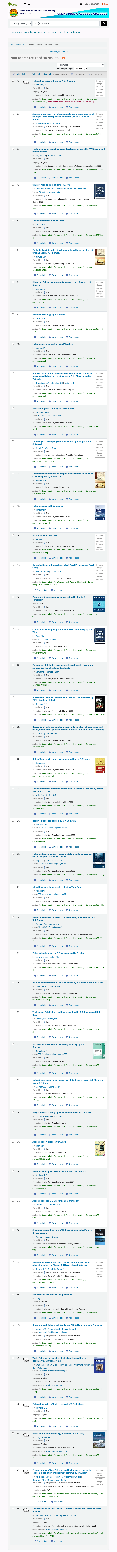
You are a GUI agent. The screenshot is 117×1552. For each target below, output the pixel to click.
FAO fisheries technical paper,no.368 (52, 864)
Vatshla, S (69, 383)
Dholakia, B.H (57, 383)
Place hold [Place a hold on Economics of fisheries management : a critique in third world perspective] (40, 690)
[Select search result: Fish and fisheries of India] (13, 81)
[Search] (104, 23)
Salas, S (58, 860)
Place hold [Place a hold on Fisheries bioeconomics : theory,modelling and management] (40, 880)
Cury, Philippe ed (39, 1368)
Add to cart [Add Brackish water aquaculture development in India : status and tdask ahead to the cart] (72, 401)
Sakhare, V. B (41, 1408)
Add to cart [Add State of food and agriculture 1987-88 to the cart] (72, 213)
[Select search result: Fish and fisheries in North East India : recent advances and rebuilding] (13, 1262)
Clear (105, 4)
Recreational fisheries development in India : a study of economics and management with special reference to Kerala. (68, 728)
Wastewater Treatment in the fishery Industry (58, 1045)
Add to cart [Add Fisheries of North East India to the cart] (57, 1541)
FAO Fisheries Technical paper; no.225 (52, 416)
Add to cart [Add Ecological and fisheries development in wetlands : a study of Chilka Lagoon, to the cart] (72, 499)
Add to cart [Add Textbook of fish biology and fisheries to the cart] (72, 1037)
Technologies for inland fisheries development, (68, 150)
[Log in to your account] (81, 4)
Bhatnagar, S (54, 1205)
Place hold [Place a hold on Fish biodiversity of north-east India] (40, 946)
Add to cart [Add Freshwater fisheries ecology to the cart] (72, 1463)
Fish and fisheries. (48, 220)
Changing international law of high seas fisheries (63, 1231)
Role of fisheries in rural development (61, 759)
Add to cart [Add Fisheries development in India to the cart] (72, 366)
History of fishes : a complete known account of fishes (61, 283)
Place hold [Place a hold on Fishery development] (40, 975)
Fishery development (58, 953)
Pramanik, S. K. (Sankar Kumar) (61, 1329)
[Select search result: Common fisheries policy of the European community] (13, 629)
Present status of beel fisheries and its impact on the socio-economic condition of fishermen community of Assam (62, 1471)
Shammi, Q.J (41, 1205)
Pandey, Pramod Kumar (66, 1515)
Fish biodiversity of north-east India (63, 918)
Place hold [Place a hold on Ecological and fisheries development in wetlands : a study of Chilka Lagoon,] (40, 499)
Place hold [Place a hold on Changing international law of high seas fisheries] (40, 1255)
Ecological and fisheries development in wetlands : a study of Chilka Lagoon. (62, 251)
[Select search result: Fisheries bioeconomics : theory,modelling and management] (13, 854)
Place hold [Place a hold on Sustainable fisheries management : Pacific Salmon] (40, 720)
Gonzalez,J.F (41, 1051)
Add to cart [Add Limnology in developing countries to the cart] (72, 467)
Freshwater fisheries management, (59, 598)
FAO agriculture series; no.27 (49, 192)
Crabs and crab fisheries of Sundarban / (67, 1325)
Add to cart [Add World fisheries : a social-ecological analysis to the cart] (72, 1397)
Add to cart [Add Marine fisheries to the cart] (72, 558)
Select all (36, 74)
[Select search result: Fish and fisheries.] (13, 220)
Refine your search (59, 51)
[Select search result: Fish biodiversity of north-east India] (13, 917)
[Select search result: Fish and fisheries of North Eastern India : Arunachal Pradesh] (13, 788)
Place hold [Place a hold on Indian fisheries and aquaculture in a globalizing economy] (40, 1105)
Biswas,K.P (41, 257)
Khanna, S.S (41, 1019)
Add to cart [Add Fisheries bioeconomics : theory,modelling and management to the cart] (72, 880)
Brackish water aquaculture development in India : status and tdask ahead (62, 376)
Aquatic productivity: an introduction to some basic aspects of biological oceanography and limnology (63, 117)
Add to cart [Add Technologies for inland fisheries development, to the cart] (72, 178)
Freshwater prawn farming (53, 408)
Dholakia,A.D (41, 1175)
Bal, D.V (39, 539)
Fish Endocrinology (48, 314)
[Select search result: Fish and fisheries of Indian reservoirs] (13, 1404)
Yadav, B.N (40, 318)
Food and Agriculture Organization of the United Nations (61, 189)
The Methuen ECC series (47, 639)
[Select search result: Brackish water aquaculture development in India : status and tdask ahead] (13, 373)
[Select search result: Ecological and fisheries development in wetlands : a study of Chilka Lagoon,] (13, 473)
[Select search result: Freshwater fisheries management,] (13, 597)
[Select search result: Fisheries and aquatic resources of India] (13, 1171)
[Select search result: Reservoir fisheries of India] (13, 821)
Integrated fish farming (61, 1112)
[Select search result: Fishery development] (13, 953)
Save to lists (56, 107)
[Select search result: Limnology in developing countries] (13, 441)
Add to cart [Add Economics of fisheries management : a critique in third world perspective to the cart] (72, 690)
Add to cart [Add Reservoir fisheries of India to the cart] (72, 847)
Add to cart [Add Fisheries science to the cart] (72, 528)
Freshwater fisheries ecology (58, 1433)
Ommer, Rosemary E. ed (46, 1365)
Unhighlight (19, 74)
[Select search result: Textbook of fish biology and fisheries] (13, 1012)
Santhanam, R (42, 510)
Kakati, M (68, 1477)
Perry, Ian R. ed (65, 1365)
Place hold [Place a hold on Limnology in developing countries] (40, 467)
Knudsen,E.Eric (42, 704)
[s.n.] (38, 1298)
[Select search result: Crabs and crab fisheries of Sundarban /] (13, 1325)
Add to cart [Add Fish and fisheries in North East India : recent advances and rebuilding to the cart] (72, 1287)
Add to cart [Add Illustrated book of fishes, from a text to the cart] (57, 590)
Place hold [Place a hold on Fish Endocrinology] (40, 337)
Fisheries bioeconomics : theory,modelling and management (62, 855)
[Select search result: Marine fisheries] (13, 535)
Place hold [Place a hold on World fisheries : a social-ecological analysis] (40, 1397)
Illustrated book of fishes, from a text (63, 566)
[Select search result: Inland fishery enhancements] (13, 887)
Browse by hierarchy (45, 32)
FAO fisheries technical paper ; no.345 (52, 828)
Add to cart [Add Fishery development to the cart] (72, 975)
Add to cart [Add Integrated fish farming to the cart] (72, 1135)
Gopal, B (39, 448)
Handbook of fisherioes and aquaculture (52, 1294)
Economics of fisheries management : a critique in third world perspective (62, 666)
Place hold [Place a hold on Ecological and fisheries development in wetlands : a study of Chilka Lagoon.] (40, 275)
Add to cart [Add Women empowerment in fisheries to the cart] (72, 1005)
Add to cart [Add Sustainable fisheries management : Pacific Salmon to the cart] (72, 720)
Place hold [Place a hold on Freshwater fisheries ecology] (40, 1463)
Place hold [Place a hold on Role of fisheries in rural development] (40, 781)
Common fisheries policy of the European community (63, 630)
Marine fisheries (44, 535)
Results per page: (65, 68)
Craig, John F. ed (43, 1437)
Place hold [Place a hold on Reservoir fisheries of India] (40, 847)
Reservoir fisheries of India (54, 821)
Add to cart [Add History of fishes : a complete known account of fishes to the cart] (72, 307)
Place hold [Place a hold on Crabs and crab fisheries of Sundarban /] (40, 1351)
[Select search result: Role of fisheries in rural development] (13, 759)
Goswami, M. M (49, 1480)
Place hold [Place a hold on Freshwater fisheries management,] (40, 622)
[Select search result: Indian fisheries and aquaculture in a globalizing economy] (13, 1080)
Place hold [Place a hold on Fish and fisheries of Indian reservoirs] (40, 1426)
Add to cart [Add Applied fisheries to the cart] (72, 1223)
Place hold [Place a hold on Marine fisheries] (40, 558)
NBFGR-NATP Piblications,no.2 (50, 927)
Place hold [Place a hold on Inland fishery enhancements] (40, 910)
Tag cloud (63, 32)
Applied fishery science (49, 1142)
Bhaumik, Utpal (54, 155)
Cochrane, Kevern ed (83, 1365)
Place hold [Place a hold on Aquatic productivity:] (40, 142)
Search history (92, 4)
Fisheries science (48, 506)
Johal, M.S (54, 957)
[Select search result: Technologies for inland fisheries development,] (13, 149)
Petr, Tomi (40, 891)
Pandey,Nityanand (44, 1116)
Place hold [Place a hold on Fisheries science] (40, 528)
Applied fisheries (55, 1201)
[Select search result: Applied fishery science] (13, 1142)
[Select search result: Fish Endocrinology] (13, 314)
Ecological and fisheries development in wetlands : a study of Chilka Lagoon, (62, 475)
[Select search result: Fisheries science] (13, 506)
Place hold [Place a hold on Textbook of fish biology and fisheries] (40, 1037)
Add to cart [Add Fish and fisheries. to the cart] (72, 243)
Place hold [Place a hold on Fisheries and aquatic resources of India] (40, 1194)
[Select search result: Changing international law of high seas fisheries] (13, 1230)
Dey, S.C (52, 795)
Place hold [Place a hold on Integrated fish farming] (40, 1135)
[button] (24, 4)
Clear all (47, 74)
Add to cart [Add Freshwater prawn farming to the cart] (72, 434)
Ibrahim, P (40, 348)
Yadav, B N (40, 224)
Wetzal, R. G (50, 448)
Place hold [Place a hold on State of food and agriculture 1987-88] (40, 213)
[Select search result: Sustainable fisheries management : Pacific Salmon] (13, 697)
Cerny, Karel (56, 571)
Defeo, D (49, 860)
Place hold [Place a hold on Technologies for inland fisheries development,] (40, 178)
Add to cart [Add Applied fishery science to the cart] (72, 1164)
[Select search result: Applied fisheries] (13, 1201)
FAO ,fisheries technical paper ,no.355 (52, 1054)
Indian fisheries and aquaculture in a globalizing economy (67, 1081)
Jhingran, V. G (42, 85)
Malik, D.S (58, 1116)
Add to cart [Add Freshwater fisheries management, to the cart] (72, 622)
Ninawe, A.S (42, 986)
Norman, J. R (41, 289)
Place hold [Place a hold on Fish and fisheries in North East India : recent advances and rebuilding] (40, 1287)
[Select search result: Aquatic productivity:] (13, 114)
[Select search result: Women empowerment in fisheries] (13, 982)
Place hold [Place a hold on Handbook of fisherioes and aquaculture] (40, 1318)
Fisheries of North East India (66, 1510)
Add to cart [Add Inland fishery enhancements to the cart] (72, 910)
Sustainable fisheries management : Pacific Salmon (62, 698)
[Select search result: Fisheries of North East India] (13, 1508)
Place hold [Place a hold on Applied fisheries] (40, 1223)
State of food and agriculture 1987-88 (51, 185)
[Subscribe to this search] (63, 58)
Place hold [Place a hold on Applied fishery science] (40, 1164)
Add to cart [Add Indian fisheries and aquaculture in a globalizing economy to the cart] (72, 1105)
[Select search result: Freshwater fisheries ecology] (13, 1433)
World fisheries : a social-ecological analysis (59, 1359)
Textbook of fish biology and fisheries (66, 1013)
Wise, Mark (41, 636)
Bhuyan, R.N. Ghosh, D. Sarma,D (50, 1269)
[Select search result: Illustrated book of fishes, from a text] (13, 565)
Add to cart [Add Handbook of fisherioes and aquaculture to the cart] (72, 1318)
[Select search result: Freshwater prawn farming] (13, 408)
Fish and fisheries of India (54, 81)
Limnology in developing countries (62, 443)
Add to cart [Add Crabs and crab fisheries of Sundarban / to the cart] (72, 1351)
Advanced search (22, 32)
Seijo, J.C (40, 860)
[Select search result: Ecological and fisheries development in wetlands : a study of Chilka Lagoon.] (13, 250)
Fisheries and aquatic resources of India (59, 1171)
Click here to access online (56, 1385)
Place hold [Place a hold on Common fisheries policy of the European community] (40, 658)
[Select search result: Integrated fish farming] (13, 1112)
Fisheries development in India (52, 344)
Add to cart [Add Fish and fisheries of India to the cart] (72, 107)
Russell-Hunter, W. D (48, 123)
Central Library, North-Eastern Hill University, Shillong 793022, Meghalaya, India (15, 4)
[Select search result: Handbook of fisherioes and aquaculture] (13, 1294)
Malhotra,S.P (41, 1087)
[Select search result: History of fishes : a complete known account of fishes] (13, 282)
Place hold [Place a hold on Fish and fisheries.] (40, 243)
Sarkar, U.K (54, 924)
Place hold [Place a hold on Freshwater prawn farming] (40, 434)
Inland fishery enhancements (56, 887)
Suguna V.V (41, 155)
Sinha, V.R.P (54, 1087)
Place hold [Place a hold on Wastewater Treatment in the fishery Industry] (40, 1073)
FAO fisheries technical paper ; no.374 (52, 894)
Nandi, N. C (41, 1329)
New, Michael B (42, 412)
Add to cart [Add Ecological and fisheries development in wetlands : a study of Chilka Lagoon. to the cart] (72, 275)
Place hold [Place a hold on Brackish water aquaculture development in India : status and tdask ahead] (40, 401)
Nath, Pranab (41, 795)
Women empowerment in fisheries (67, 982)
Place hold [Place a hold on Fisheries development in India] (40, 366)
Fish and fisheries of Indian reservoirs (58, 1404)
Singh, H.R (52, 1019)
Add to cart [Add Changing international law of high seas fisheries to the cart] (72, 1255)
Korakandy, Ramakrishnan (47, 672)
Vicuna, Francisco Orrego (47, 1237)
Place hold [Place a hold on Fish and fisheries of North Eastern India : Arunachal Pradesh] (40, 814)
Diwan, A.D (55, 986)
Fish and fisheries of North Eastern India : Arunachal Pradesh (67, 790)
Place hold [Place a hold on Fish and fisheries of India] (40, 107)
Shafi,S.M (40, 1146)
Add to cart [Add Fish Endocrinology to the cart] (72, 337)
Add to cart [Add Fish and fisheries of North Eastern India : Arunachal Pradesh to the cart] (72, 814)
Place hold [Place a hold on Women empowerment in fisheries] (40, 1005)
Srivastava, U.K (42, 383)
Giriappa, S (40, 763)
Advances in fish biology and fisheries (52, 1332)
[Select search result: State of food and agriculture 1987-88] (13, 185)
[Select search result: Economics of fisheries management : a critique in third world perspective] (13, 665)
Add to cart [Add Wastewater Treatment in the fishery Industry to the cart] (72, 1073)
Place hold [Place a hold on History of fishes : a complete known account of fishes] (40, 307)
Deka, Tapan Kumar (44, 1477)
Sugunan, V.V (41, 825)
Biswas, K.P (41, 480)
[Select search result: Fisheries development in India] (13, 344)
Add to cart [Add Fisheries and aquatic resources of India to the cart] (72, 1194)
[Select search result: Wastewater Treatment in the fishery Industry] (13, 1044)
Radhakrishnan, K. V (45, 1515)
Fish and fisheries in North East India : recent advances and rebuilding (61, 1263)
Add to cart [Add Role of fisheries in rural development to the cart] (72, 781)
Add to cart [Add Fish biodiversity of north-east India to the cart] (72, 946)
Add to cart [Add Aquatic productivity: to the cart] (72, 142)
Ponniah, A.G (41, 924)
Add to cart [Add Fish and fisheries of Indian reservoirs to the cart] (72, 1426)
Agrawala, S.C (42, 957)
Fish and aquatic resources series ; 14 (52, 1371)
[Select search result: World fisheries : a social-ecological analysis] (13, 1358)
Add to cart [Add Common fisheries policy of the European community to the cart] (72, 658)
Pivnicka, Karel (42, 571)
